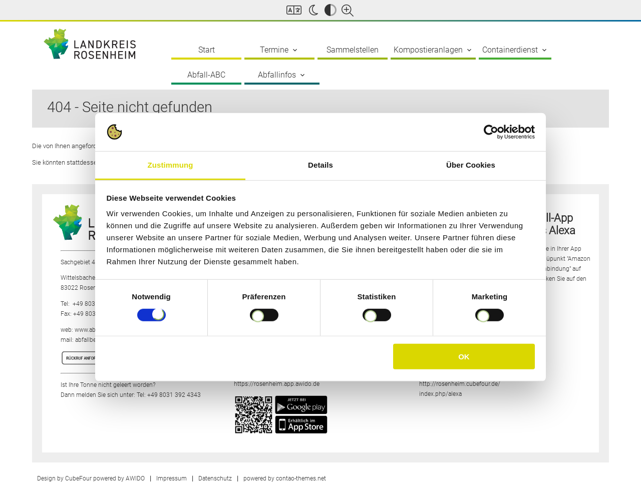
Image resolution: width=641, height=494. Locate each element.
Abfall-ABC (206, 75)
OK (464, 356)
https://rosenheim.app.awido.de (276, 383)
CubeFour (78, 478)
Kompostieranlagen (433, 50)
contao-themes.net (301, 478)
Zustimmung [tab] (170, 165)
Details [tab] (320, 165)
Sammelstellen (353, 50)
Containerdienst (515, 50)
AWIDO (135, 478)
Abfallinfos (282, 75)
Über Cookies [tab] (470, 165)
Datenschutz (215, 478)
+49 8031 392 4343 (174, 394)
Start (206, 50)
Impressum (171, 478)
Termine (279, 50)
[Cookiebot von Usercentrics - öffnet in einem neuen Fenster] (491, 132)
